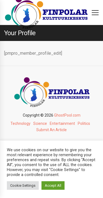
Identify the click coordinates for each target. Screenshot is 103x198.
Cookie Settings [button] (22, 185)
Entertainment (62, 123)
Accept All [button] (53, 185)
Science (40, 123)
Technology (20, 123)
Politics (84, 123)
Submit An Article (51, 130)
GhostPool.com (67, 115)
